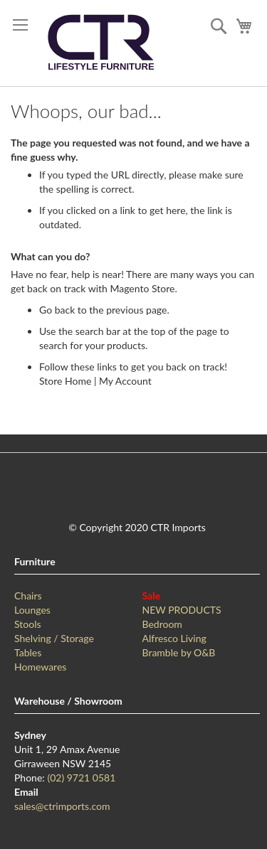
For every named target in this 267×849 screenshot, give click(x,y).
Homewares (40, 667)
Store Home (65, 381)
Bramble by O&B (179, 652)
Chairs (28, 595)
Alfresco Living (174, 638)
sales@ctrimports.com (62, 806)
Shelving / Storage (54, 638)
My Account (125, 381)
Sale (151, 595)
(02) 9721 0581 (81, 777)
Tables (27, 652)
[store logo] (100, 43)
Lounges (32, 610)
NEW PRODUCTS (181, 610)
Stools (27, 624)
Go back (57, 310)
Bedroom (162, 624)
